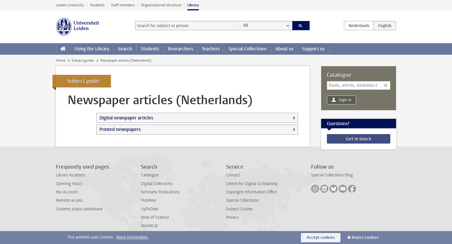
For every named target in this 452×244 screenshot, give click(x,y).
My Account (67, 192)
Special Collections (247, 49)
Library (193, 5)
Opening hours (69, 183)
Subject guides (82, 60)
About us (284, 49)
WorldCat (149, 225)
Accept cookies (321, 237)
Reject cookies (365, 237)
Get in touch (358, 139)
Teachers (211, 49)
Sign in (345, 100)
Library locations (70, 175)
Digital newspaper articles (126, 118)
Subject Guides (239, 209)
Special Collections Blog (332, 175)
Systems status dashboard (79, 209)
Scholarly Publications (160, 192)
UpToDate (149, 209)
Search (125, 49)
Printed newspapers (120, 129)
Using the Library (91, 49)
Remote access (69, 200)
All (245, 25)
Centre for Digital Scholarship (252, 183)
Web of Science (155, 217)
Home (60, 60)
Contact (233, 175)
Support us (313, 49)
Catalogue (339, 75)
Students (97, 5)
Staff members (123, 5)
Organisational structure (161, 5)
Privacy (232, 217)
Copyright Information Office (251, 192)
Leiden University (70, 5)
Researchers (180, 49)
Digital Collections (156, 183)
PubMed (148, 200)
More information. (132, 237)
